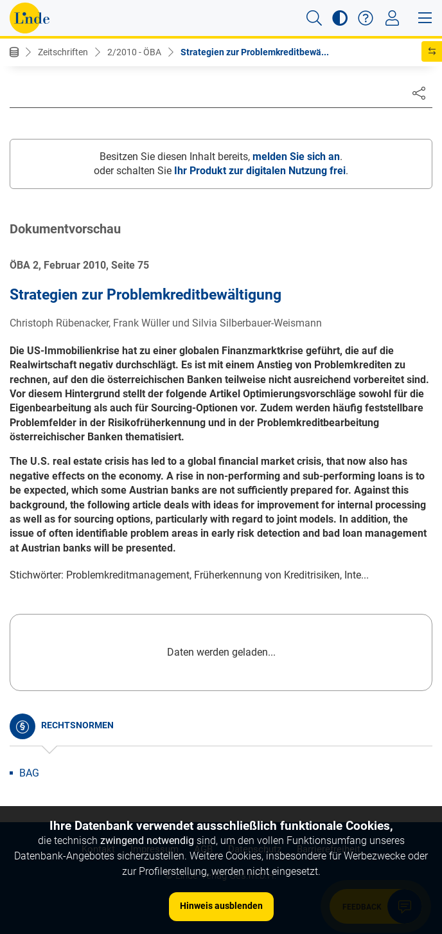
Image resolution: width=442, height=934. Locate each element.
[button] (314, 18)
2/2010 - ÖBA (134, 52)
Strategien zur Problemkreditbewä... (255, 52)
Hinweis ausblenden (221, 906)
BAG (29, 773)
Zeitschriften (63, 52)
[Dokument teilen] (418, 92)
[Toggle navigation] (392, 18)
